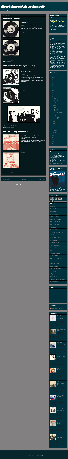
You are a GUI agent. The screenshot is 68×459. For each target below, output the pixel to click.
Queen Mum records (55, 255)
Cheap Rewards (54, 214)
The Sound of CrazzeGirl (56, 268)
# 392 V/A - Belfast (59, 369)
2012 (53, 135)
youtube (42, 78)
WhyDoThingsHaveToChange (57, 279)
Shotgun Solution (54, 266)
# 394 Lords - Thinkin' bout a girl (61, 343)
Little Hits (52, 235)
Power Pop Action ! (54, 242)
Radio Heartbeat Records (56, 258)
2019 (53, 83)
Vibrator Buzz (53, 276)
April (54, 126)
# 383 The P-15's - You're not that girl (61, 383)
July (54, 121)
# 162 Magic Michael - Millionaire (60, 422)
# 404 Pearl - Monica (11, 18)
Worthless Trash (54, 281)
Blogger (49, 455)
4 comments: (18, 125)
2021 (53, 79)
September (56, 105)
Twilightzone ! (53, 274)
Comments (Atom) (27, 184)
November (55, 100)
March (54, 128)
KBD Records (53, 229)
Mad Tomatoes (61, 308)
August (55, 107)
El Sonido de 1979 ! (55, 222)
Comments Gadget (54, 308)
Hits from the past (54, 224)
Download (23, 32)
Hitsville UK (53, 227)
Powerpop (8, 61)
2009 (53, 141)
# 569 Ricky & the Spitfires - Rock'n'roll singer (61, 317)
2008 (53, 143)
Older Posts (42, 179)
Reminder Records (54, 263)
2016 (53, 90)
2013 (53, 96)
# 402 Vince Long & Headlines (15, 131)
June (54, 123)
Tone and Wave (54, 271)
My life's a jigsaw (54, 240)
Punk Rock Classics (55, 253)
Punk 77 (52, 250)
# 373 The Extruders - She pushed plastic (60, 409)
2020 (53, 81)
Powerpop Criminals (55, 245)
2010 (53, 139)
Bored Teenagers (54, 211)
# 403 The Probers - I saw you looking (19, 66)
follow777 (39, 455)
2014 (53, 94)
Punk (12, 127)
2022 (53, 77)
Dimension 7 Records (55, 219)
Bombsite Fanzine (54, 208)
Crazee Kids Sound (55, 216)
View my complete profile (56, 163)
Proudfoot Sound (54, 248)
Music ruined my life (55, 237)
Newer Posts (6, 179)
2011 (53, 137)
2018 (53, 86)
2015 (53, 92)
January (55, 132)
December (55, 98)
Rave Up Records (54, 261)
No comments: (18, 60)
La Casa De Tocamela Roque (57, 232)
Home (24, 179)
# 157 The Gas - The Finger (61, 396)
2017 (53, 88)
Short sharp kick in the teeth (23, 6)
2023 (53, 75)
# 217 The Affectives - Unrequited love (60, 436)
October (55, 103)
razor (53, 151)
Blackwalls (52, 206)
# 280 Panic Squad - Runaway (61, 355)
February (55, 130)
